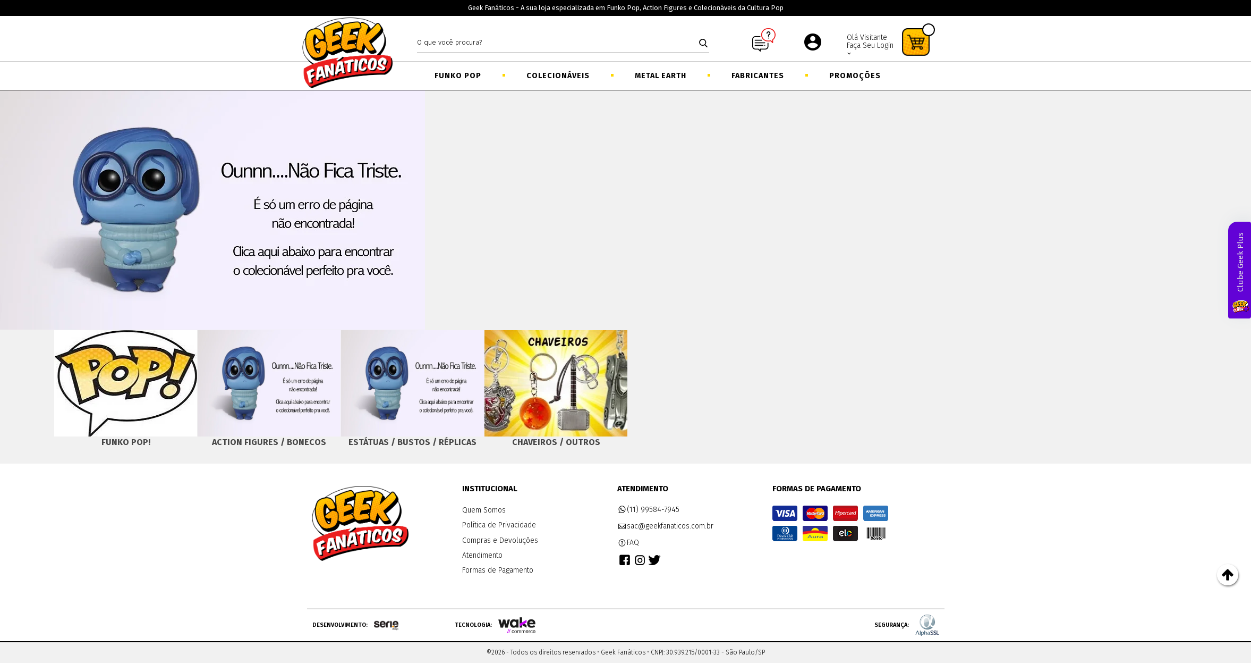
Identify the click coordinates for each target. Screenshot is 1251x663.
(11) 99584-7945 (648, 510)
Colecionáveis (558, 75)
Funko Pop (458, 75)
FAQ (628, 543)
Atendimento (482, 555)
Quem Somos (484, 510)
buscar (703, 43)
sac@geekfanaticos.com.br (665, 526)
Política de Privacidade (499, 525)
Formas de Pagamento (497, 570)
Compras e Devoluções (500, 540)
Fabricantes (757, 75)
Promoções (855, 75)
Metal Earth (660, 75)
